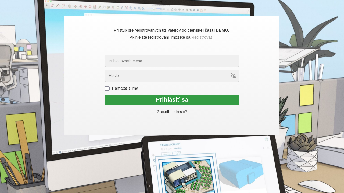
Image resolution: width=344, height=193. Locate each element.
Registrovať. (202, 37)
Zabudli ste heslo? (172, 112)
